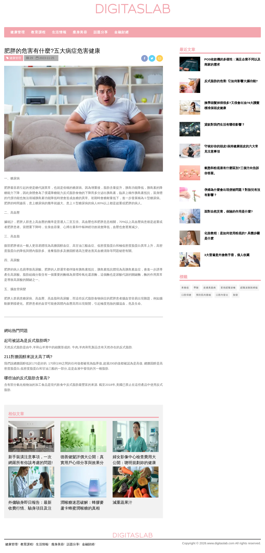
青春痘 (185, 287)
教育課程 (38, 32)
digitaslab (132, 9)
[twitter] (152, 58)
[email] (159, 58)
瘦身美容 (80, 32)
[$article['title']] (31, 436)
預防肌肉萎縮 (203, 294)
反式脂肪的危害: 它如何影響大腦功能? (231, 81)
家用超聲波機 (228, 287)
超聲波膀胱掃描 (249, 287)
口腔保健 (186, 294)
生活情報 (59, 32)
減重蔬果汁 (122, 502)
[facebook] (145, 58)
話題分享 (101, 32)
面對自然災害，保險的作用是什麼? (228, 211)
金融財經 (121, 32)
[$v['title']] (189, 64)
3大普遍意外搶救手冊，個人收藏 (226, 255)
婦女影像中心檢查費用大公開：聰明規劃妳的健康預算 (134, 463)
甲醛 (196, 287)
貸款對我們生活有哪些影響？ (224, 124)
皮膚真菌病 (210, 287)
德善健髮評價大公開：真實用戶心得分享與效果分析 (82, 463)
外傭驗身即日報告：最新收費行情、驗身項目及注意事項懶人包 (30, 508)
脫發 (235, 294)
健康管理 (17, 32)
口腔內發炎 (222, 294)
